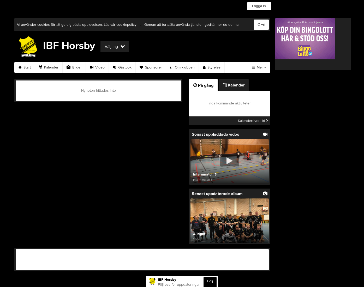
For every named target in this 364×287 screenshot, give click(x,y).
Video (97, 67)
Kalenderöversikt (253, 120)
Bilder (74, 67)
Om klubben (182, 67)
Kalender (48, 67)
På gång (203, 85)
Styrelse (211, 67)
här (140, 24)
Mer (259, 67)
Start (24, 67)
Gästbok (122, 67)
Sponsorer (151, 67)
